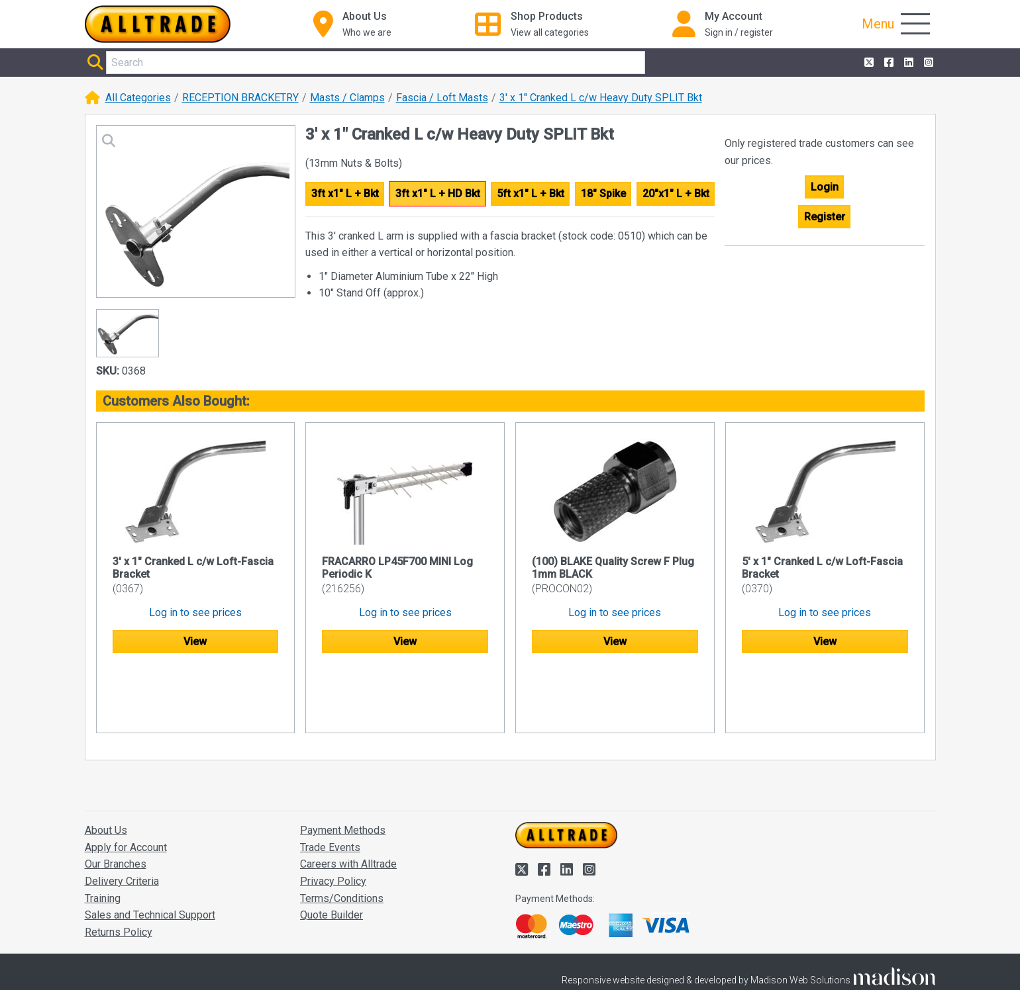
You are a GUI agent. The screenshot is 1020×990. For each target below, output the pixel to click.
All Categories (138, 97)
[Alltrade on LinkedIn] (907, 62)
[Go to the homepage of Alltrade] (157, 24)
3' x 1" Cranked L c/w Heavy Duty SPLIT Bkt (600, 97)
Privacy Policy (333, 817)
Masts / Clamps (347, 97)
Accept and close (779, 961)
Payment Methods (342, 766)
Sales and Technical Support (150, 851)
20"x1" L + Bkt (675, 193)
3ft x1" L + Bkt (345, 193)
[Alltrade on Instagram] (927, 62)
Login (825, 187)
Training (103, 835)
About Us (106, 766)
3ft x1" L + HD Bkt (437, 193)
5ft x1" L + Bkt (530, 193)
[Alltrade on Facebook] (887, 62)
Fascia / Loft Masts (442, 97)
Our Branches (115, 800)
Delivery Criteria (122, 817)
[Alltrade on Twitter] (867, 62)
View (195, 641)
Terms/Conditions (341, 835)
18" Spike (603, 193)
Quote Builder (331, 851)
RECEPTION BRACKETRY (240, 97)
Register (824, 216)
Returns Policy (118, 868)
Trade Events (330, 784)
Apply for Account (126, 784)
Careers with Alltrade (348, 800)
